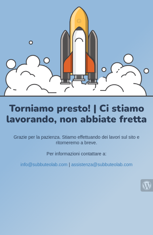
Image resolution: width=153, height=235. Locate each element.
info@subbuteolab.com (44, 164)
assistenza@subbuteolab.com (101, 164)
